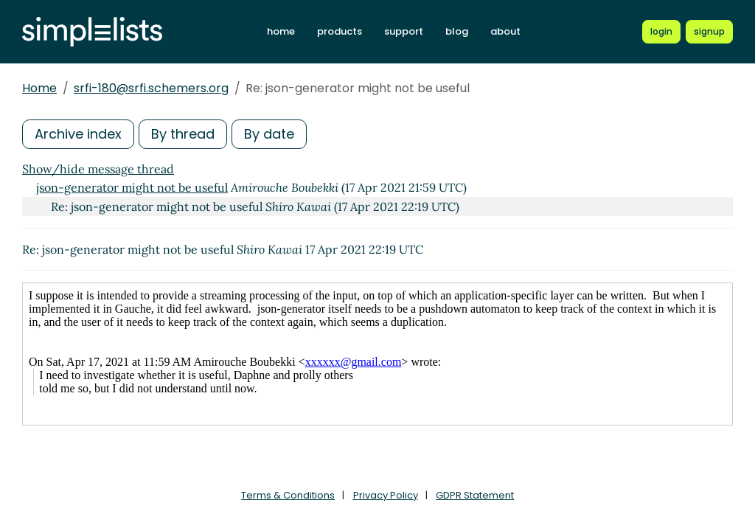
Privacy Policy (385, 495)
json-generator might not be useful (132, 187)
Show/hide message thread (98, 169)
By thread (183, 134)
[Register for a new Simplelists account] (709, 32)
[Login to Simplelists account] (661, 32)
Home (39, 88)
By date (269, 134)
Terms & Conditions (288, 495)
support (403, 31)
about (505, 31)
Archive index (78, 134)
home (281, 31)
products (339, 31)
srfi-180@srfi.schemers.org (151, 88)
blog (456, 31)
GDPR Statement (475, 495)
